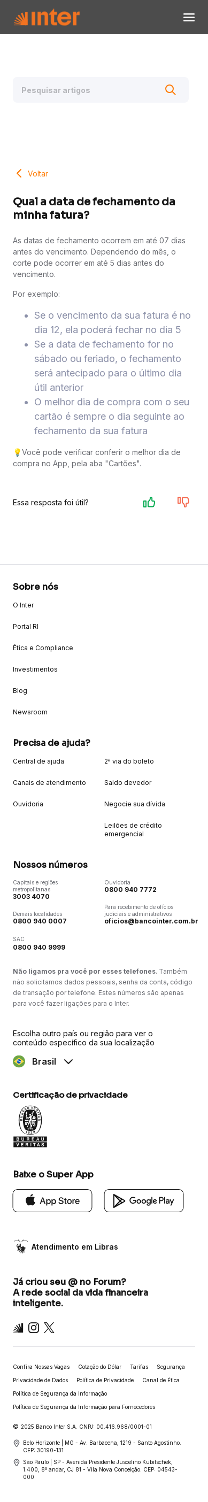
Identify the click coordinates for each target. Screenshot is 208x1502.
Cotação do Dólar (99, 1367)
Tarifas (139, 1367)
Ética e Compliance (43, 648)
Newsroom (30, 712)
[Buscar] (170, 90)
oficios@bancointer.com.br (151, 921)
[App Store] (53, 1200)
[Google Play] (144, 1200)
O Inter (23, 605)
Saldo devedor (127, 783)
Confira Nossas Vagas (41, 1367)
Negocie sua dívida (134, 804)
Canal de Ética (161, 1380)
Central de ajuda (38, 761)
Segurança (171, 1367)
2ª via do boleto (129, 761)
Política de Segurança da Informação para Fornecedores (84, 1407)
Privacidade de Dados (40, 1380)
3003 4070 (31, 896)
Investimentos (35, 669)
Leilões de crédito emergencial (133, 829)
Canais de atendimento (49, 783)
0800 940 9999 (39, 947)
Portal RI (25, 626)
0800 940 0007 (40, 921)
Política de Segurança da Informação (60, 1393)
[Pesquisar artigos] (101, 90)
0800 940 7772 (130, 889)
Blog (20, 691)
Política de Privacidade (105, 1380)
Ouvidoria (28, 804)
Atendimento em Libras (75, 1246)
